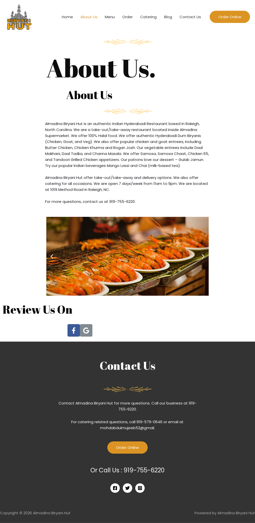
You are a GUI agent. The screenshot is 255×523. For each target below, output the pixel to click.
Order (127, 16)
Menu (110, 16)
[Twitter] (127, 488)
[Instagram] (140, 488)
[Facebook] (115, 488)
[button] (52, 256)
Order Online (127, 447)
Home (67, 16)
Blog (168, 16)
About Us (88, 16)
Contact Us (190, 16)
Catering (148, 16)
